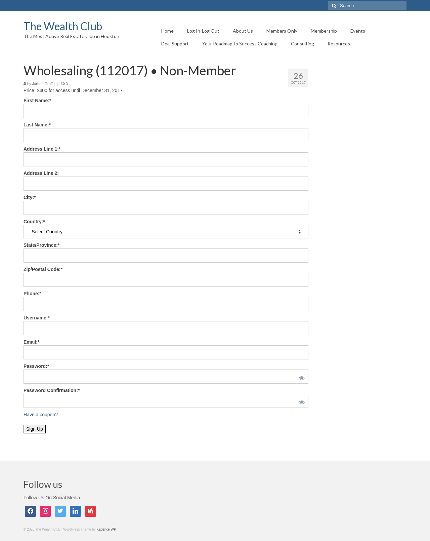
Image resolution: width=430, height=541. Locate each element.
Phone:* (32, 293)
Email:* (31, 342)
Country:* (34, 221)
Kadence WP (106, 529)
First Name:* (37, 100)
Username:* (37, 317)
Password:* (36, 366)
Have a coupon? (41, 414)
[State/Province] (166, 255)
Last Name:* (37, 124)
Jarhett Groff (42, 84)
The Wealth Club (63, 26)
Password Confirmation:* (52, 390)
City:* (30, 197)
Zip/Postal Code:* (43, 269)
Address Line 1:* (42, 149)
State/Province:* (41, 245)
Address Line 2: (41, 173)
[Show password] (300, 377)
